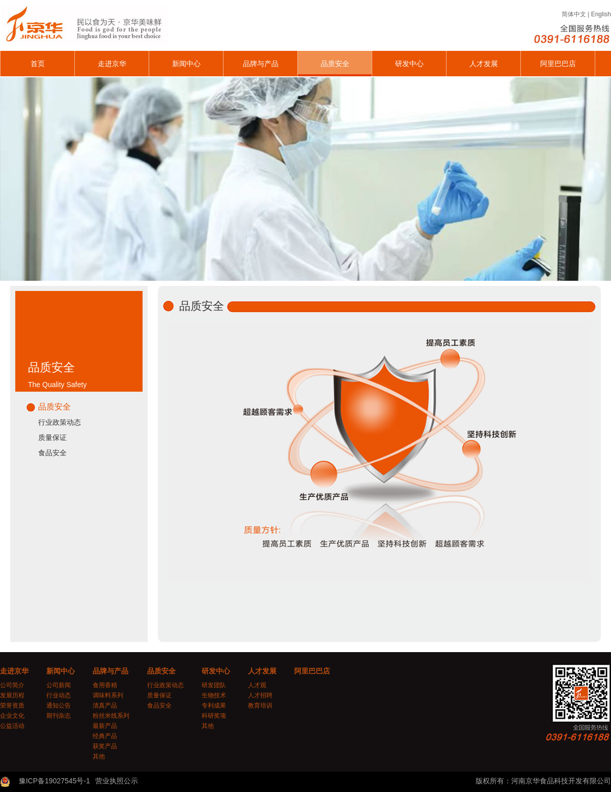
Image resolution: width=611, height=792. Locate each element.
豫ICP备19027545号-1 (54, 781)
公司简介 (12, 685)
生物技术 (214, 695)
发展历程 (12, 695)
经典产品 (105, 736)
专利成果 (214, 705)
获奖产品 (105, 746)
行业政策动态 (59, 422)
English (601, 14)
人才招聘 (260, 695)
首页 (38, 64)
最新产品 (105, 725)
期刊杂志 (58, 715)
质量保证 (52, 437)
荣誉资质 (12, 705)
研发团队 (214, 685)
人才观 (257, 685)
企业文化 (12, 715)
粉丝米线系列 (111, 715)
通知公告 (58, 705)
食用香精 (105, 685)
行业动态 (58, 695)
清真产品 (105, 705)
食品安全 (52, 453)
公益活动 (12, 725)
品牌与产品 (261, 64)
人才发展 (483, 64)
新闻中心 (186, 64)
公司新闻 (58, 685)
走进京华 (112, 64)
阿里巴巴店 (558, 64)
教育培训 (260, 705)
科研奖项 (214, 715)
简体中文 (574, 14)
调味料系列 (108, 695)
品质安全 (335, 64)
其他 (99, 756)
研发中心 (409, 64)
